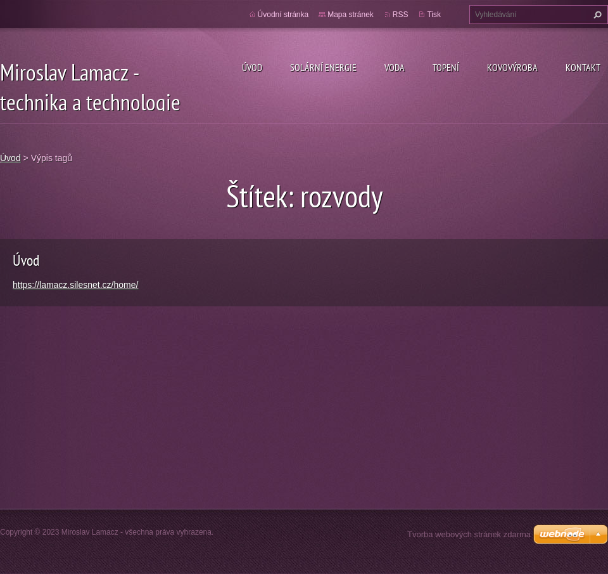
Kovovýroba (512, 67)
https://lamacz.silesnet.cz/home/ (75, 285)
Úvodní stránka (283, 14)
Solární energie (323, 67)
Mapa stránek (350, 14)
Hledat (595, 14)
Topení (446, 67)
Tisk (434, 14)
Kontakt (583, 67)
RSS (400, 14)
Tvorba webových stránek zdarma (469, 534)
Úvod (252, 67)
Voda (394, 67)
